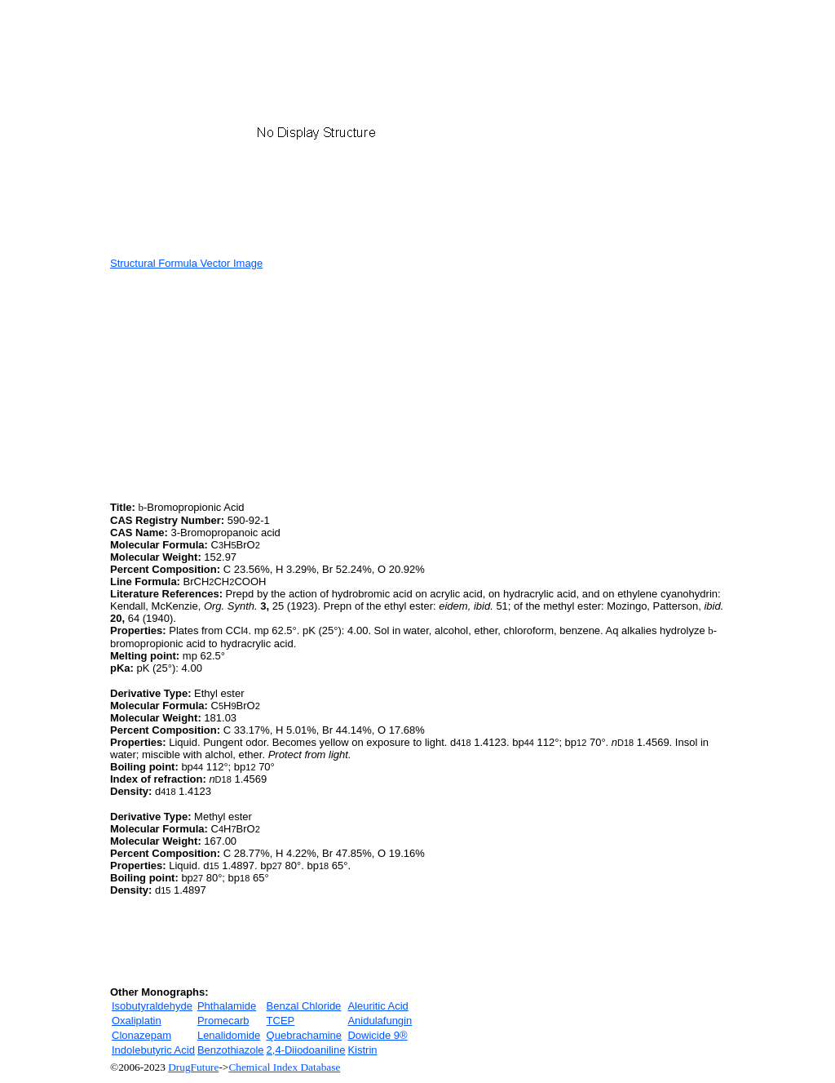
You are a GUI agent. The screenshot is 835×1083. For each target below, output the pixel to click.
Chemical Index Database (284, 1067)
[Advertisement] (247, 383)
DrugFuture (193, 1067)
